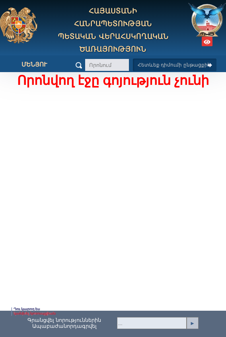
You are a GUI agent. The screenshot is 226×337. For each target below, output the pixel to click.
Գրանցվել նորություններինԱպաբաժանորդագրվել (64, 323)
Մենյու (28, 64)
